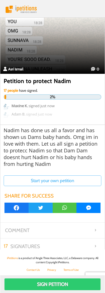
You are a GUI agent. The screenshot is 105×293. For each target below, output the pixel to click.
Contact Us (33, 270)
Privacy (51, 270)
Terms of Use (71, 270)
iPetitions (52, 9)
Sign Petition (52, 284)
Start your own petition (52, 180)
